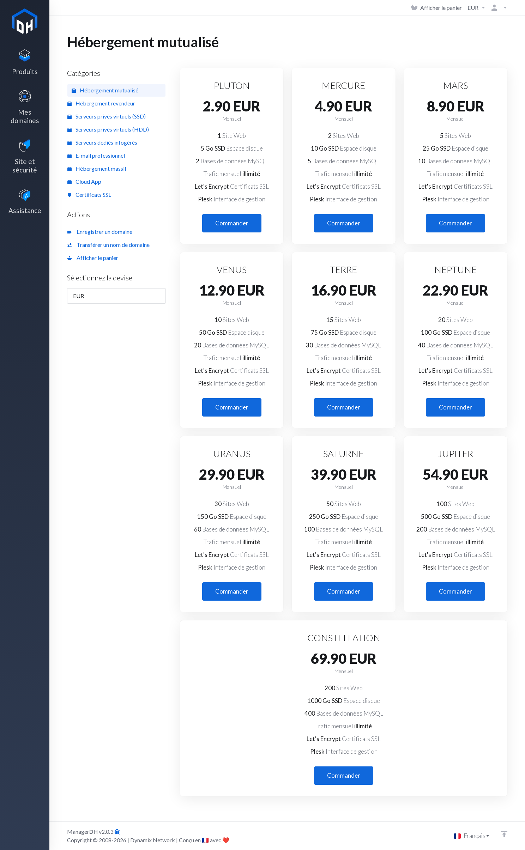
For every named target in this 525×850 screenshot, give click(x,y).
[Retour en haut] (504, 834)
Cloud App (84, 181)
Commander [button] (231, 223)
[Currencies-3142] (476, 7)
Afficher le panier (92, 257)
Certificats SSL (89, 194)
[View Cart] (436, 7)
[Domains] (24, 110)
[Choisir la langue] (471, 836)
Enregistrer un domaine (99, 231)
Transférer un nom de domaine (108, 244)
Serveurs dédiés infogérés (102, 142)
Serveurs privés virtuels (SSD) (106, 116)
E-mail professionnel (96, 155)
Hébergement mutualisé (105, 90)
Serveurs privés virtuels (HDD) (108, 129)
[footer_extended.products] (24, 63)
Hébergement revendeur (101, 103)
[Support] (24, 208)
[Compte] (497, 7)
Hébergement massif (97, 168)
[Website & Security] (24, 161)
